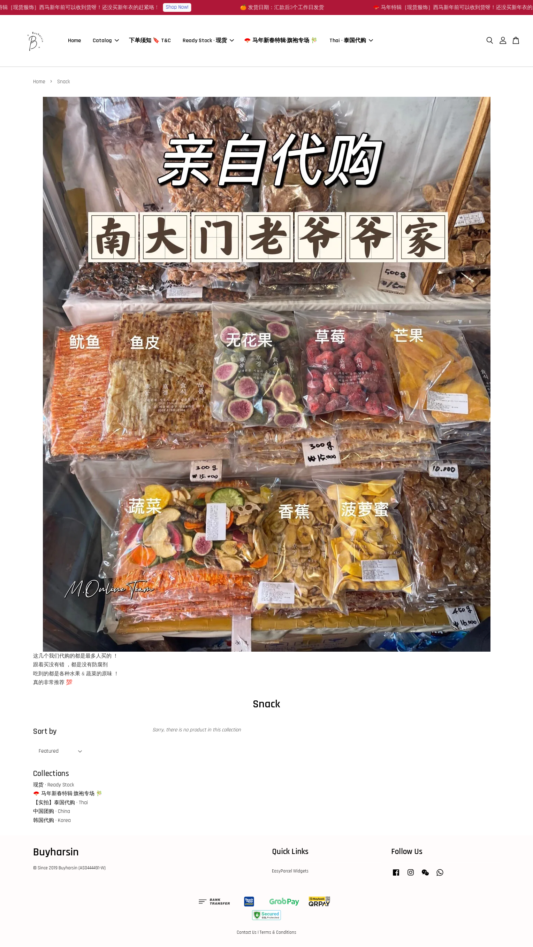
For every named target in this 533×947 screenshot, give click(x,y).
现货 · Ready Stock (53, 785)
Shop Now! (180, 7)
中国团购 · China (51, 811)
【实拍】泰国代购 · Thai (60, 803)
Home (74, 41)
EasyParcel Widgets (290, 871)
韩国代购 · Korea (52, 820)
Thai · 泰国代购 (351, 41)
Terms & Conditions (278, 933)
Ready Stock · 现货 (208, 41)
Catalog (106, 41)
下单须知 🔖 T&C (150, 41)
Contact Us (247, 933)
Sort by (45, 732)
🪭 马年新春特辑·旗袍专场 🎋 (281, 41)
